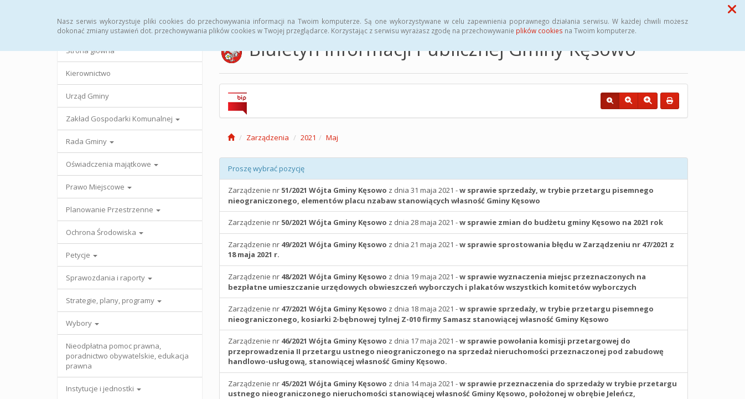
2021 (308, 137)
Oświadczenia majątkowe (112, 164)
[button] (732, 9)
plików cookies (539, 30)
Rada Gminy (90, 141)
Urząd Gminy (87, 96)
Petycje (81, 255)
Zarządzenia (267, 137)
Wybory (82, 323)
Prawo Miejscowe (99, 187)
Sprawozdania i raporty (109, 278)
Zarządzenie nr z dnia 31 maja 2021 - (441, 195)
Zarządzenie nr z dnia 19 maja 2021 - (437, 282)
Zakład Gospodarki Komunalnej (123, 119)
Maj (332, 137)
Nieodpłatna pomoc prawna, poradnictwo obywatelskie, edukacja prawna (127, 356)
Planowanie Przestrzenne (113, 209)
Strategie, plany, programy (114, 300)
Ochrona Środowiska (104, 232)
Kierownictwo (88, 73)
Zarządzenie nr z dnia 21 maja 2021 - (451, 249)
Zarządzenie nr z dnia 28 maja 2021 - (445, 222)
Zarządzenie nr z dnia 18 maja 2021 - (441, 314)
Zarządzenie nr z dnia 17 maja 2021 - (446, 351)
